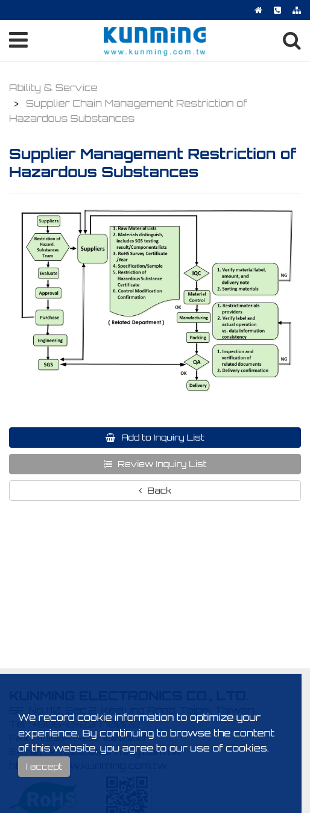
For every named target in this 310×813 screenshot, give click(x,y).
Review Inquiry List (161, 464)
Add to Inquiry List (161, 437)
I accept (44, 766)
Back (158, 490)
